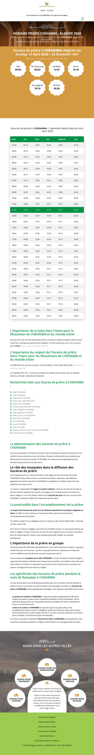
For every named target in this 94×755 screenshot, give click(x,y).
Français (50, 10)
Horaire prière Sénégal (47, 731)
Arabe (42, 10)
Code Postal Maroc (47, 736)
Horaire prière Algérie (47, 717)
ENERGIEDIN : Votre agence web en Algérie (55, 15)
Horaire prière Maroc (47, 722)
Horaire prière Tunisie (47, 726)
